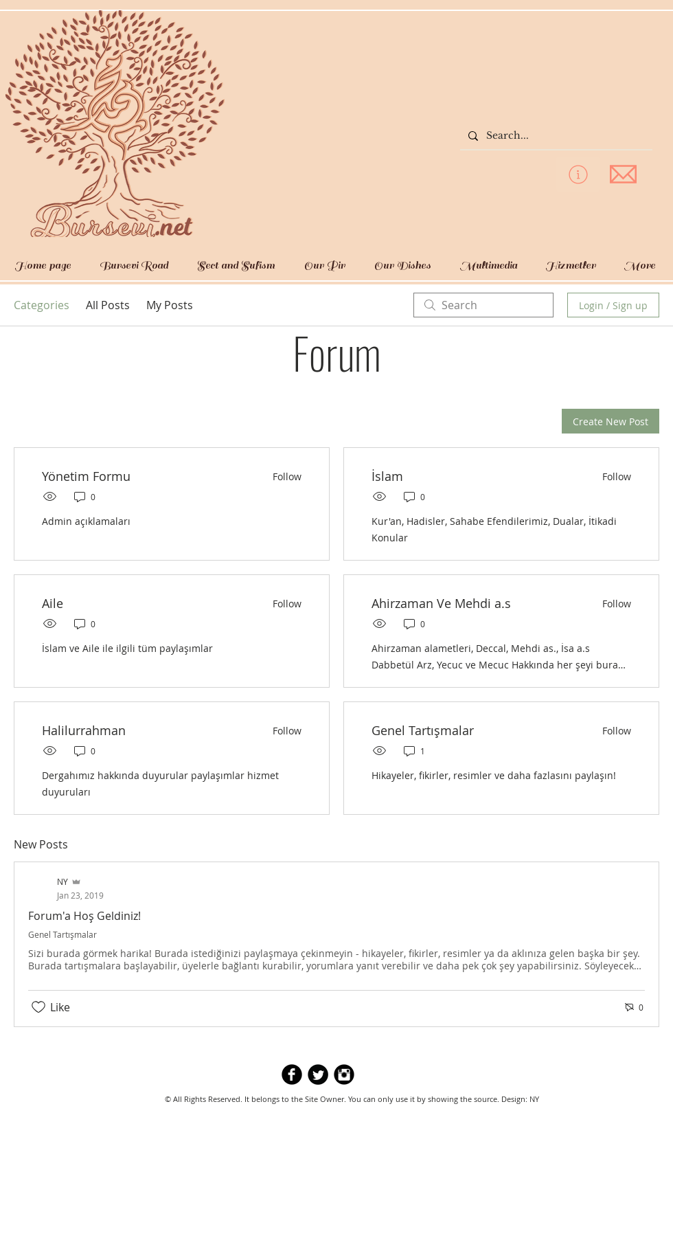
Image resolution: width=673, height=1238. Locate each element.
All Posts (108, 305)
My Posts (169, 305)
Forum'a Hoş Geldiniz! (84, 915)
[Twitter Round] (318, 1074)
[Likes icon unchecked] (38, 1007)
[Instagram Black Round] (344, 1074)
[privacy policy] (578, 174)
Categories (41, 305)
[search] (483, 305)
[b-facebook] (292, 1074)
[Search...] (555, 136)
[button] (134, 265)
